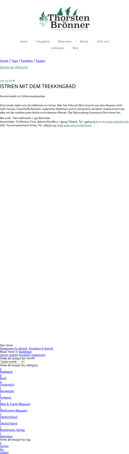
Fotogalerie (43, 41)
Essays (40, 61)
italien (13, 355)
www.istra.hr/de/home (77, 125)
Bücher (84, 41)
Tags (14, 61)
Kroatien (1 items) (41, 348)
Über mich (103, 41)
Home (23, 41)
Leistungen (57, 48)
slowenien (38, 355)
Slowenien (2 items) (14, 348)
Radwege (25, 352)
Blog (75, 48)
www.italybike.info (117, 121)
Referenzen (65, 41)
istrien (4, 355)
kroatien (27, 61)
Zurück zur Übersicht (14, 67)
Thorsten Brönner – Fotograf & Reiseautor (64, 18)
